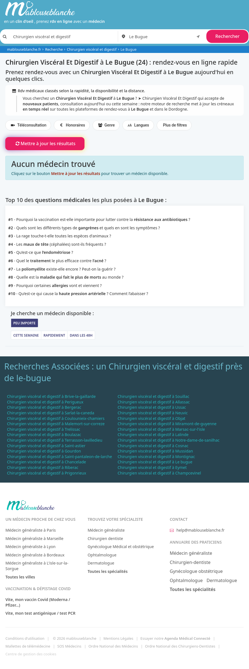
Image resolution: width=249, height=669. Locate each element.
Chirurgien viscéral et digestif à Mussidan (155, 451)
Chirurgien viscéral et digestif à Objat (151, 418)
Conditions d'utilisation (24, 638)
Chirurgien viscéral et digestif (92, 49)
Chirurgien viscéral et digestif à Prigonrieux (46, 473)
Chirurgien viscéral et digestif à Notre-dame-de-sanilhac (169, 440)
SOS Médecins (69, 646)
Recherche (54, 49)
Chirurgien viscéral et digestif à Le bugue (155, 461)
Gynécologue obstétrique (196, 571)
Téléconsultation (28, 125)
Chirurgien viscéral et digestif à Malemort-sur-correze (56, 423)
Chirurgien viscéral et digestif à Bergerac (44, 407)
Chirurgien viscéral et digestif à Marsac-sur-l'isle (161, 429)
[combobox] (165, 36)
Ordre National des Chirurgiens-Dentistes (180, 646)
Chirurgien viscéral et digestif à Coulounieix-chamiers (56, 418)
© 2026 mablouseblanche (74, 638)
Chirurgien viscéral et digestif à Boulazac (44, 434)
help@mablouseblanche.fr (197, 530)
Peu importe (24, 323)
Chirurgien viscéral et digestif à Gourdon (44, 451)
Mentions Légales (118, 638)
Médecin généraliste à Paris (30, 530)
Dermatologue (101, 563)
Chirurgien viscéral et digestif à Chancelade (46, 461)
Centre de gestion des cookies (30, 653)
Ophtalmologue (102, 555)
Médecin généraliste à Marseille (34, 538)
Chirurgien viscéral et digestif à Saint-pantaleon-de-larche (59, 456)
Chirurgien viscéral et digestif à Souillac (153, 396)
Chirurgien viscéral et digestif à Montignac (156, 456)
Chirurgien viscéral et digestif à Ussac (152, 407)
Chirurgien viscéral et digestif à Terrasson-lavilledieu (54, 440)
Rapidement (54, 335)
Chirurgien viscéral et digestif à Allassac (154, 402)
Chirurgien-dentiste (190, 562)
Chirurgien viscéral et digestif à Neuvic (153, 412)
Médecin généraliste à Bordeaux (34, 555)
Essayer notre (176, 638)
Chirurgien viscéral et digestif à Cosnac (153, 445)
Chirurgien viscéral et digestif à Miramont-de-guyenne (167, 423)
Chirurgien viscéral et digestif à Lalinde (153, 434)
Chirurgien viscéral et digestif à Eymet (152, 467)
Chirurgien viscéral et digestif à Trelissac (43, 429)
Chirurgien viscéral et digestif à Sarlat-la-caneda (50, 412)
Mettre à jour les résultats (44, 143)
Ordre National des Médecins (113, 646)
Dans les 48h (81, 335)
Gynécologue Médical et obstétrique (121, 546)
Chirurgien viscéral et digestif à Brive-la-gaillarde (51, 396)
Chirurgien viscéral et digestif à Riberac (42, 467)
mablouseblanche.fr (24, 49)
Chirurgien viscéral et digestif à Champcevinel (159, 473)
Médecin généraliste (106, 530)
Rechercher (227, 36)
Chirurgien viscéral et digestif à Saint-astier (46, 445)
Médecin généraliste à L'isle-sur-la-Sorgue (36, 565)
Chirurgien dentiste (105, 538)
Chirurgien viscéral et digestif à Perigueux (45, 402)
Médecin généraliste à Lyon (30, 546)
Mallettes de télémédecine (27, 646)
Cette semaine (26, 335)
